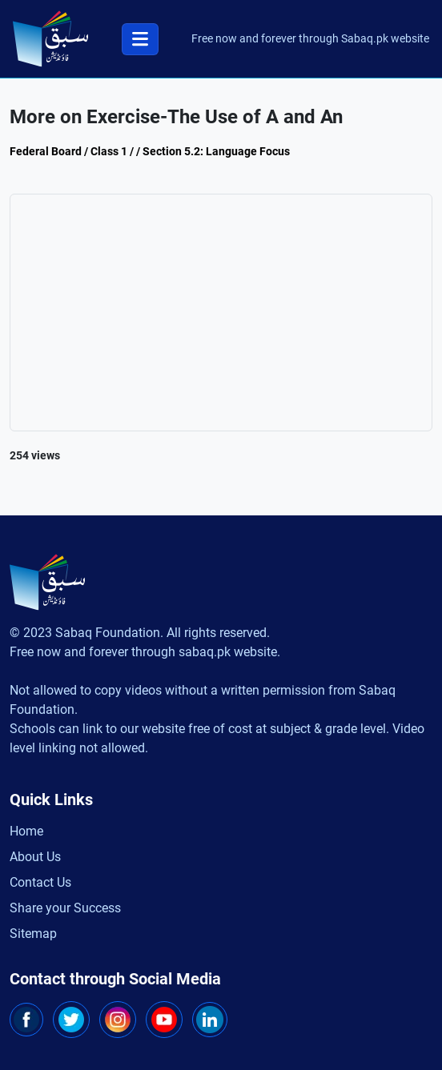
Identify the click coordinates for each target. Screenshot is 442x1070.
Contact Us (40, 882)
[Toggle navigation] (140, 39)
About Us (35, 856)
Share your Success (65, 908)
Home (26, 831)
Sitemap (33, 933)
